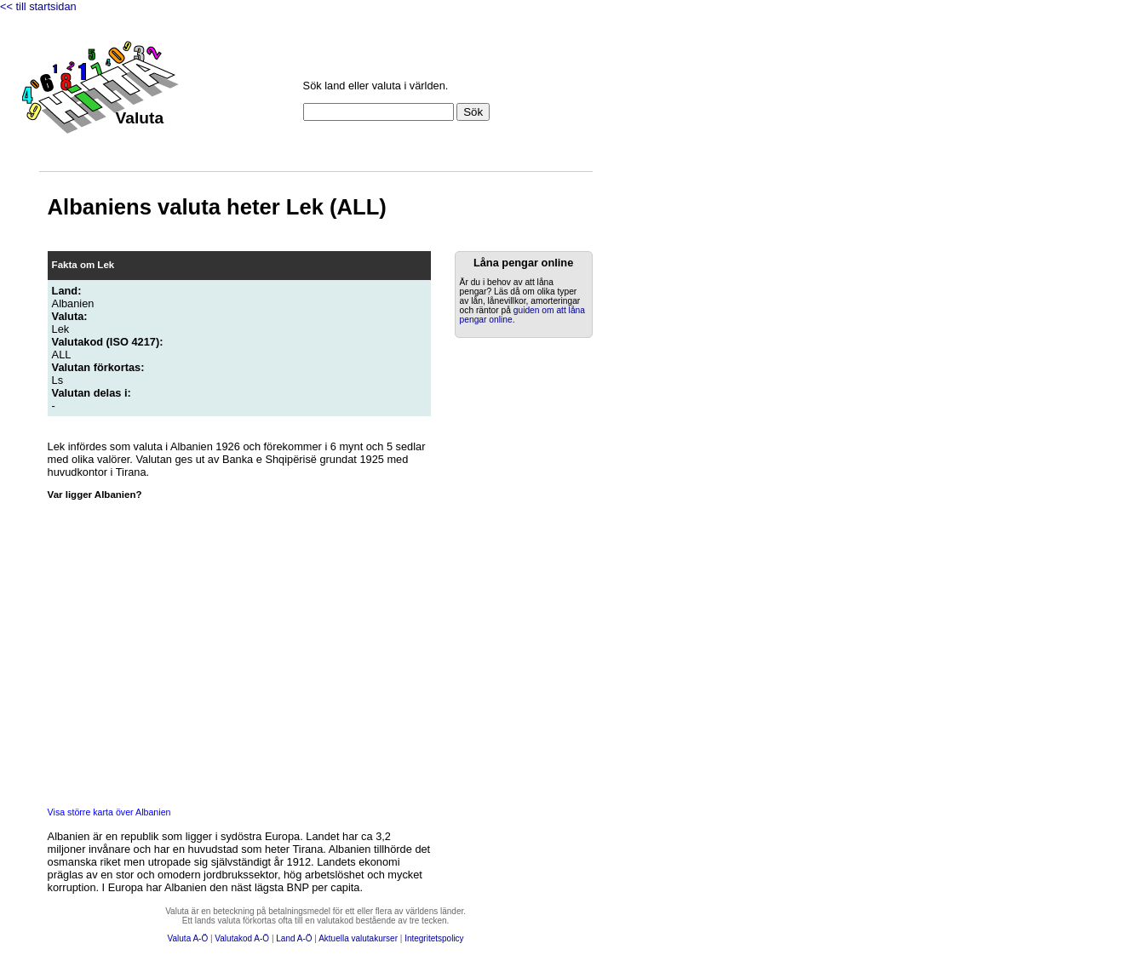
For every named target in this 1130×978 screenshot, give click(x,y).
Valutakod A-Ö (242, 938)
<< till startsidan (38, 6)
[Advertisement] (516, 601)
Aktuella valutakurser (358, 938)
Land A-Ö (294, 938)
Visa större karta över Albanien (109, 812)
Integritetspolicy (433, 938)
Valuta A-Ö (188, 938)
